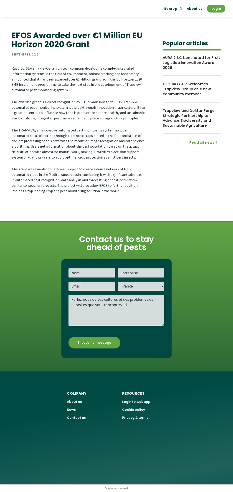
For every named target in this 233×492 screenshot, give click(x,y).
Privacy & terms (135, 417)
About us (194, 8)
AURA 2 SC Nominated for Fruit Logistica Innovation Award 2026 (191, 62)
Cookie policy (133, 409)
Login (216, 8)
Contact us (76, 417)
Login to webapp (136, 401)
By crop (170, 8)
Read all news (202, 142)
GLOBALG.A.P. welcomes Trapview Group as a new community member (187, 89)
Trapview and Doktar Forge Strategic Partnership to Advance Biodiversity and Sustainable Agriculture (189, 118)
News (71, 409)
